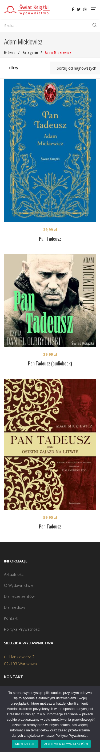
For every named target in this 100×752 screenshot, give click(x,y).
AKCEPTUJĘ (25, 744)
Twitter (79, 9)
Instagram (84, 9)
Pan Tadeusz (50, 238)
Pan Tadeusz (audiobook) (50, 363)
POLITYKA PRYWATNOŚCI (66, 744)
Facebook (73, 9)
